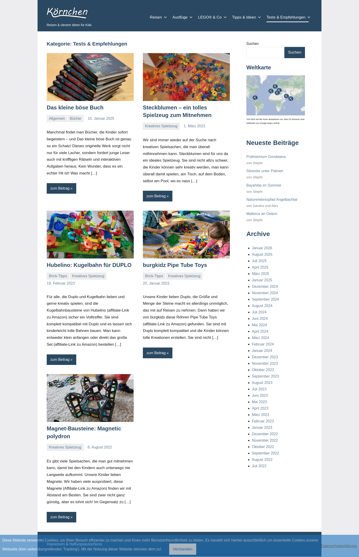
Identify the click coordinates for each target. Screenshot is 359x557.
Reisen (157, 17)
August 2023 (262, 383)
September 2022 (265, 453)
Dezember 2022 (265, 434)
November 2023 (265, 363)
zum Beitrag (60, 188)
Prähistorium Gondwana (266, 157)
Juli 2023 (259, 389)
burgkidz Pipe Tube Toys (175, 265)
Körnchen (66, 13)
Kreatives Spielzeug (161, 126)
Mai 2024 (259, 325)
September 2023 (265, 376)
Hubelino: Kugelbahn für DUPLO (89, 265)
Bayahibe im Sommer (263, 185)
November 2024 (265, 293)
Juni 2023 (260, 395)
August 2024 (262, 306)
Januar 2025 (262, 280)
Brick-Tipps (58, 276)
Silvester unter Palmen (264, 171)
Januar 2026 (262, 248)
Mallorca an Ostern (261, 214)
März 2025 (260, 274)
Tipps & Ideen (245, 17)
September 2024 (265, 299)
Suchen (252, 44)
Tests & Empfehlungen (288, 17)
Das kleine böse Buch (75, 107)
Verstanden (183, 549)
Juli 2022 (259, 466)
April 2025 (260, 267)
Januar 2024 (262, 351)
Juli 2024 (259, 312)
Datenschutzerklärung (339, 546)
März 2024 (260, 338)
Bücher (76, 118)
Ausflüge (181, 17)
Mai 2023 (259, 402)
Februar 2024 (263, 344)
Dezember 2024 (265, 286)
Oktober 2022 (263, 447)
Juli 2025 (259, 261)
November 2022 (265, 440)
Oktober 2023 (263, 370)
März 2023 (260, 415)
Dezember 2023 (265, 357)
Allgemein (57, 118)
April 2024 (260, 331)
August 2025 (262, 254)
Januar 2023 (262, 427)
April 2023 (260, 408)
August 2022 (262, 460)
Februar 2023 (263, 421)
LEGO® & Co (211, 17)
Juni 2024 (260, 319)
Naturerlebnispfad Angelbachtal (271, 199)
